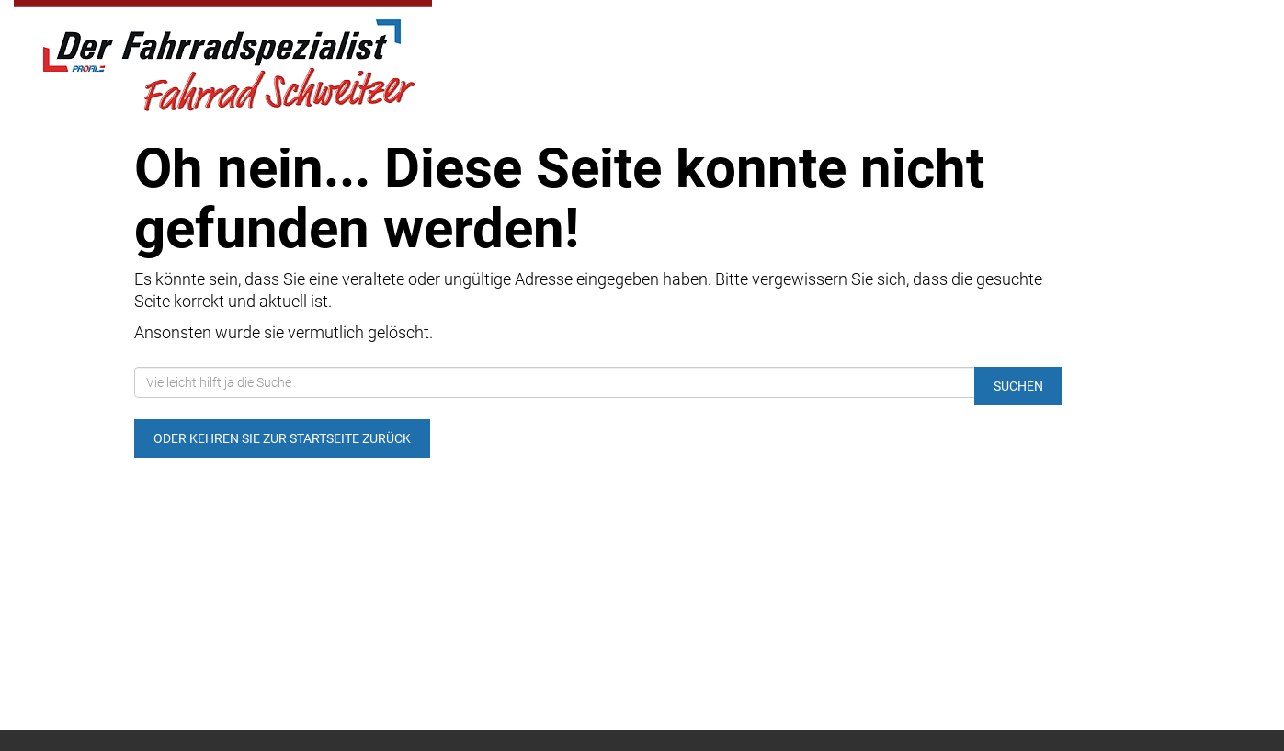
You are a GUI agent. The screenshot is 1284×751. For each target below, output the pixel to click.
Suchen (1018, 386)
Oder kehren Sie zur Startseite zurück (282, 438)
